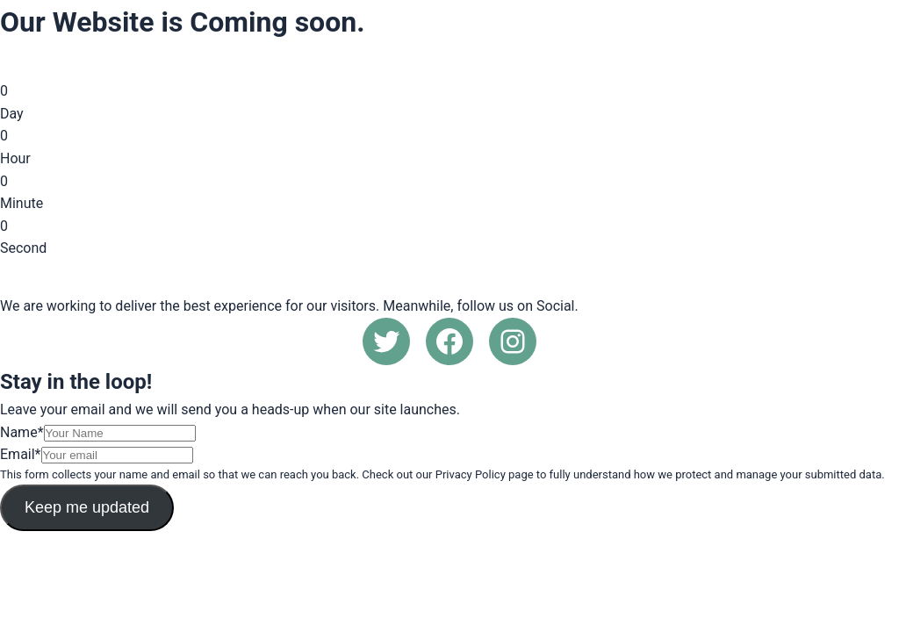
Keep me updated (87, 507)
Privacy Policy (470, 474)
